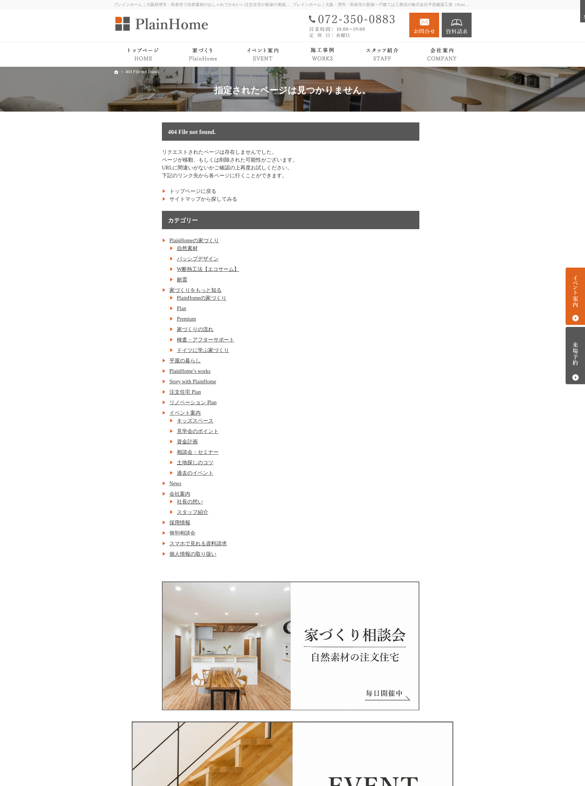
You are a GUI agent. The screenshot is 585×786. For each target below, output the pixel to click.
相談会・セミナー (149, 452)
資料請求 (457, 25)
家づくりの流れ (146, 329)
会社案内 (131, 494)
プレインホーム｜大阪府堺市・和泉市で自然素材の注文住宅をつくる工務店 (355, 768)
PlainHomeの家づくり (146, 240)
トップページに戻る (144, 191)
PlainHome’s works (141, 371)
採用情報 (131, 522)
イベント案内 (136, 413)
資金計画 (138, 442)
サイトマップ (407, 650)
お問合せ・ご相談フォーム (427, 740)
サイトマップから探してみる (155, 199)
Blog (397, 551)
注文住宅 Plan (136, 392)
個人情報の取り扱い (144, 554)
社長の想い (141, 502)
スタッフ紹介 (144, 512)
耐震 (133, 280)
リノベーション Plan (144, 402)
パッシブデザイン (149, 259)
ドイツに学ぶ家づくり (154, 350)
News (127, 483)
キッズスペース (146, 421)
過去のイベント (146, 473)
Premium (137, 319)
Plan (133, 308)
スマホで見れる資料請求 (149, 543)
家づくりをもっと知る (147, 290)
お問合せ (424, 25)
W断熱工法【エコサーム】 (159, 269)
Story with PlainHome (144, 381)
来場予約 (575, 355)
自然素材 (138, 248)
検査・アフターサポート (157, 340)
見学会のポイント (149, 431)
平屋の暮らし (136, 361)
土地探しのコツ (146, 462)
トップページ (407, 233)
